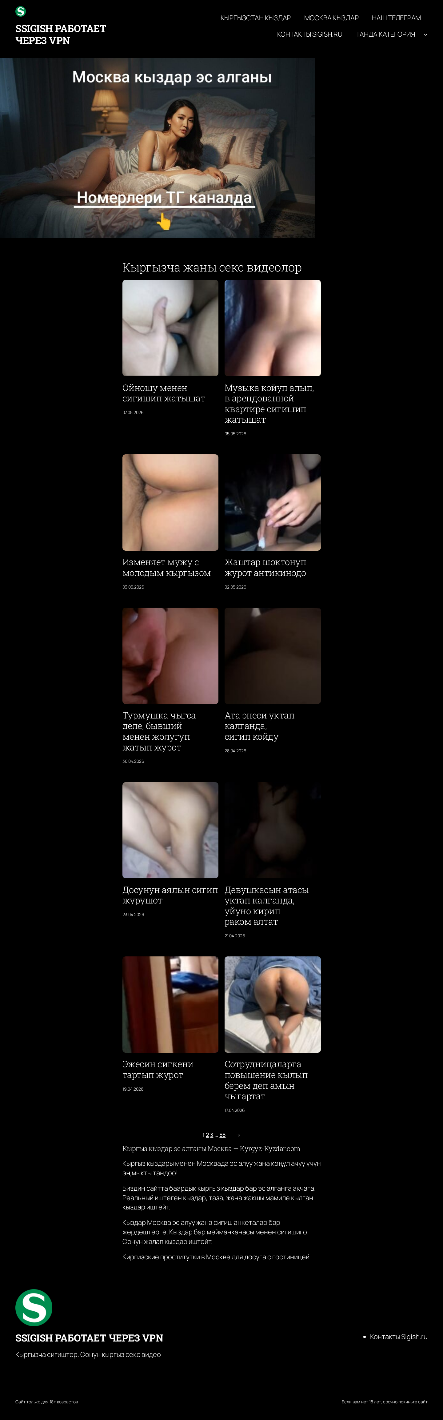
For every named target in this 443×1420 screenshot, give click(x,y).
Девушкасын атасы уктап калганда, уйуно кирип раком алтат (267, 905)
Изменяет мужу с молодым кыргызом (166, 567)
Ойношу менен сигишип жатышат (164, 393)
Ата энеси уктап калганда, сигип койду (260, 726)
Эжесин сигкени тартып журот (158, 1069)
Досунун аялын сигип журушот (170, 895)
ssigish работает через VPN (60, 34)
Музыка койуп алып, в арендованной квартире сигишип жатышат (269, 403)
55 (222, 1134)
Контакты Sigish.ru (399, 1336)
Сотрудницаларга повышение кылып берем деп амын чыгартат (266, 1080)
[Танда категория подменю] (426, 34)
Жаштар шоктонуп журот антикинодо (265, 567)
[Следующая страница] (236, 1135)
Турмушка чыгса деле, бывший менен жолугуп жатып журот (159, 731)
